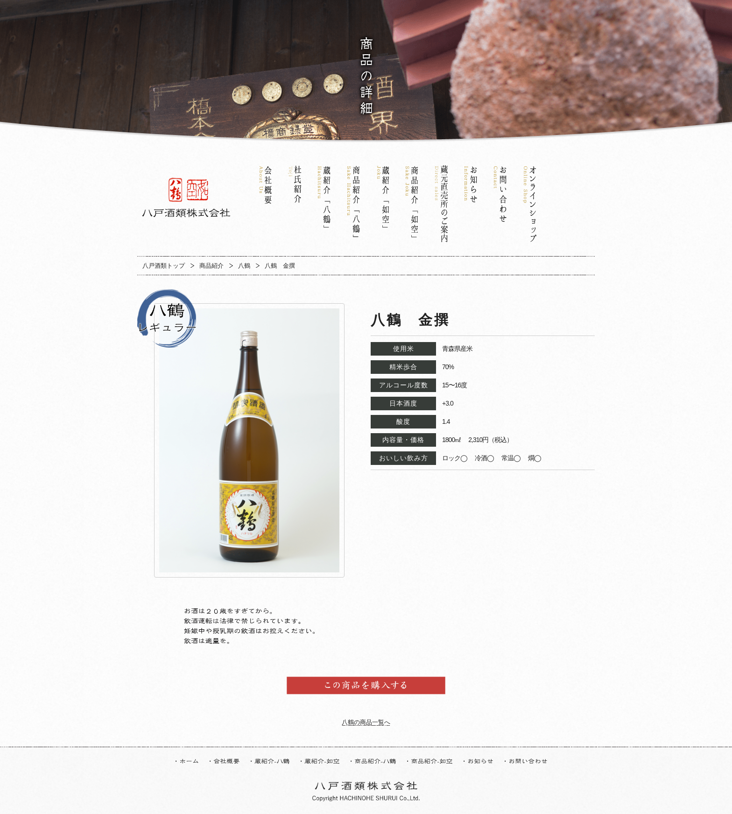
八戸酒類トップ (163, 265)
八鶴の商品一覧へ (366, 722)
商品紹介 (211, 265)
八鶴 (244, 265)
